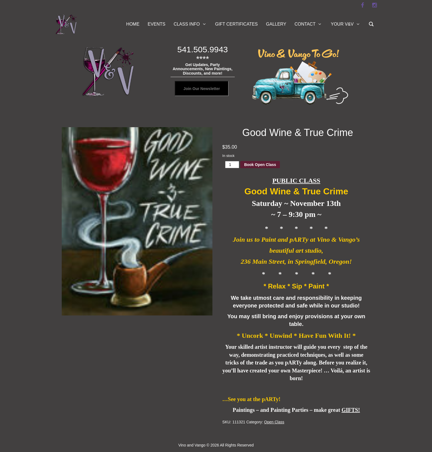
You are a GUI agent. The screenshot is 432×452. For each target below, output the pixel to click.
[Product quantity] (232, 164)
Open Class (274, 422)
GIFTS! (351, 410)
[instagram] (374, 5)
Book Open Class (260, 164)
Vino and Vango (191, 445)
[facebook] (362, 5)
